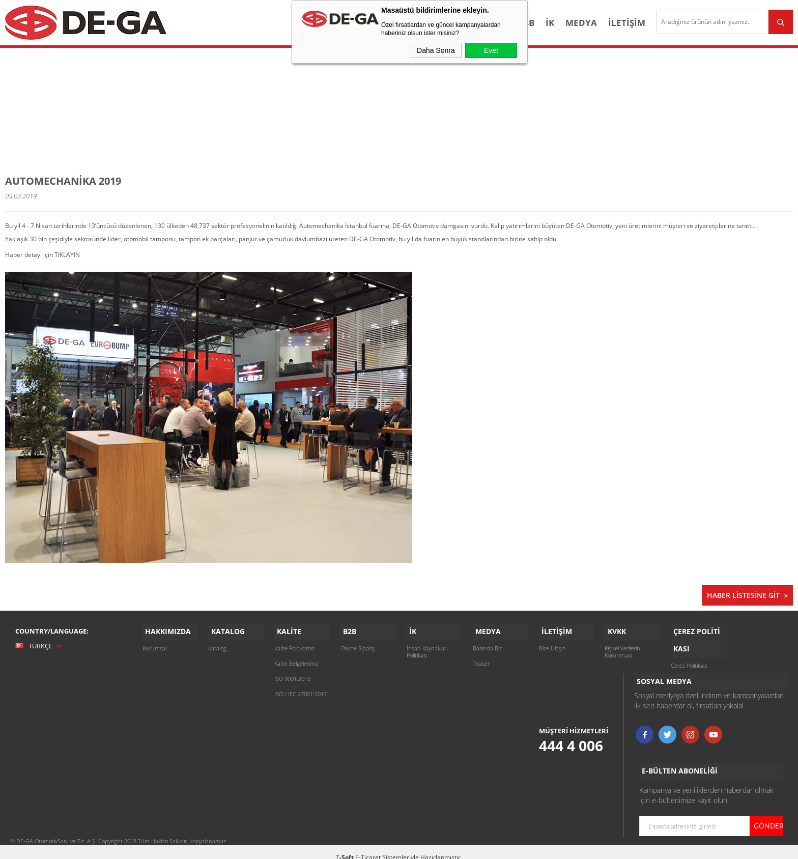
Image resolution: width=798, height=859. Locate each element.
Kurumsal (154, 645)
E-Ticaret (368, 846)
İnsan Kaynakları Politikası (427, 648)
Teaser (481, 660)
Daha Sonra (436, 50)
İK (536, 22)
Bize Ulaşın (552, 645)
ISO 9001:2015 (292, 675)
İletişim (613, 22)
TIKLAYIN (67, 253)
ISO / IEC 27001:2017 (300, 691)
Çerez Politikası (689, 660)
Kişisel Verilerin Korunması (622, 648)
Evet (491, 50)
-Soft (345, 846)
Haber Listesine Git (743, 594)
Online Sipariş (357, 645)
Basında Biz (487, 645)
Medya (567, 22)
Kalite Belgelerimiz (296, 660)
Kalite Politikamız (294, 645)
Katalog (217, 645)
